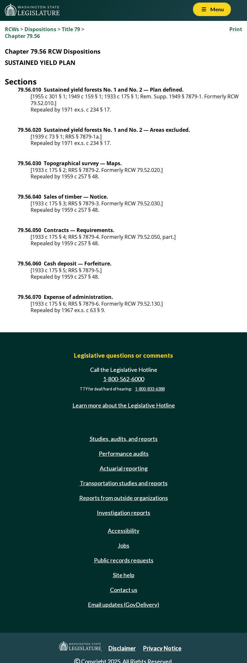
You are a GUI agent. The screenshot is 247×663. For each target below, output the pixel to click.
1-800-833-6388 (150, 389)
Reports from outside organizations (123, 497)
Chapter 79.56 (22, 36)
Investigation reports (123, 512)
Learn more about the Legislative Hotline (123, 405)
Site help (123, 574)
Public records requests (123, 560)
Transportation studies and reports (124, 483)
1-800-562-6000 (123, 378)
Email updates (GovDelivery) (123, 604)
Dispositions (40, 29)
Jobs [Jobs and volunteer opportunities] (123, 545)
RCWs (12, 29)
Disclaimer (122, 648)
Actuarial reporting (124, 468)
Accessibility (123, 530)
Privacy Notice (162, 648)
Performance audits (124, 453)
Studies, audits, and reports (124, 438)
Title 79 (71, 29)
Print (235, 29)
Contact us (123, 589)
